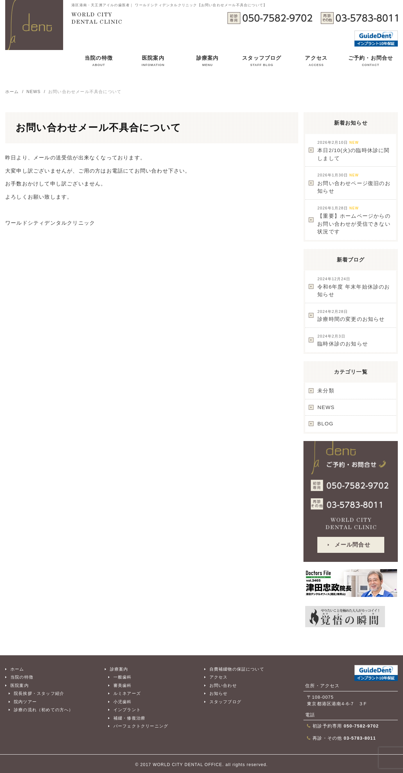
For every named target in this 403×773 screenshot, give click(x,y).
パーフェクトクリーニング (140, 726)
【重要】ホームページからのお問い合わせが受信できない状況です (354, 220)
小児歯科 (122, 701)
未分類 (325, 390)
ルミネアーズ (127, 693)
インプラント (127, 709)
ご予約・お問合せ (370, 62)
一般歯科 (122, 677)
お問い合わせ (223, 685)
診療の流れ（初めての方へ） (44, 709)
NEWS (326, 407)
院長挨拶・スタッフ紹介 (39, 693)
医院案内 (153, 62)
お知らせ (218, 693)
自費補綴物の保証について (236, 669)
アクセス (316, 62)
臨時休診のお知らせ (342, 340)
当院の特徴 (99, 62)
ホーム (17, 669)
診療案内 (207, 62)
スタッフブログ (261, 62)
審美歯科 (122, 685)
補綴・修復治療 (129, 718)
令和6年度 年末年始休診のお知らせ (353, 287)
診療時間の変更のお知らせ (351, 315)
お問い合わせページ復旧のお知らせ (354, 183)
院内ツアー (25, 701)
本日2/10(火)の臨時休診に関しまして (353, 150)
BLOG (325, 423)
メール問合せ (352, 545)
